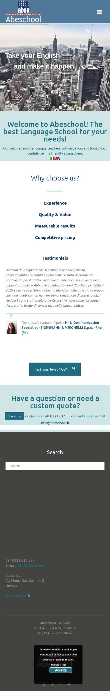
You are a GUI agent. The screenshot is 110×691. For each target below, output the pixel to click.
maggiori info (58, 664)
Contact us (15, 416)
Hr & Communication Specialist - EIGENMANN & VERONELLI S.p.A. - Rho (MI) (62, 327)
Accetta (61, 670)
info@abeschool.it (55, 422)
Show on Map (16, 595)
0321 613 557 (61, 416)
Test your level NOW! (55, 369)
